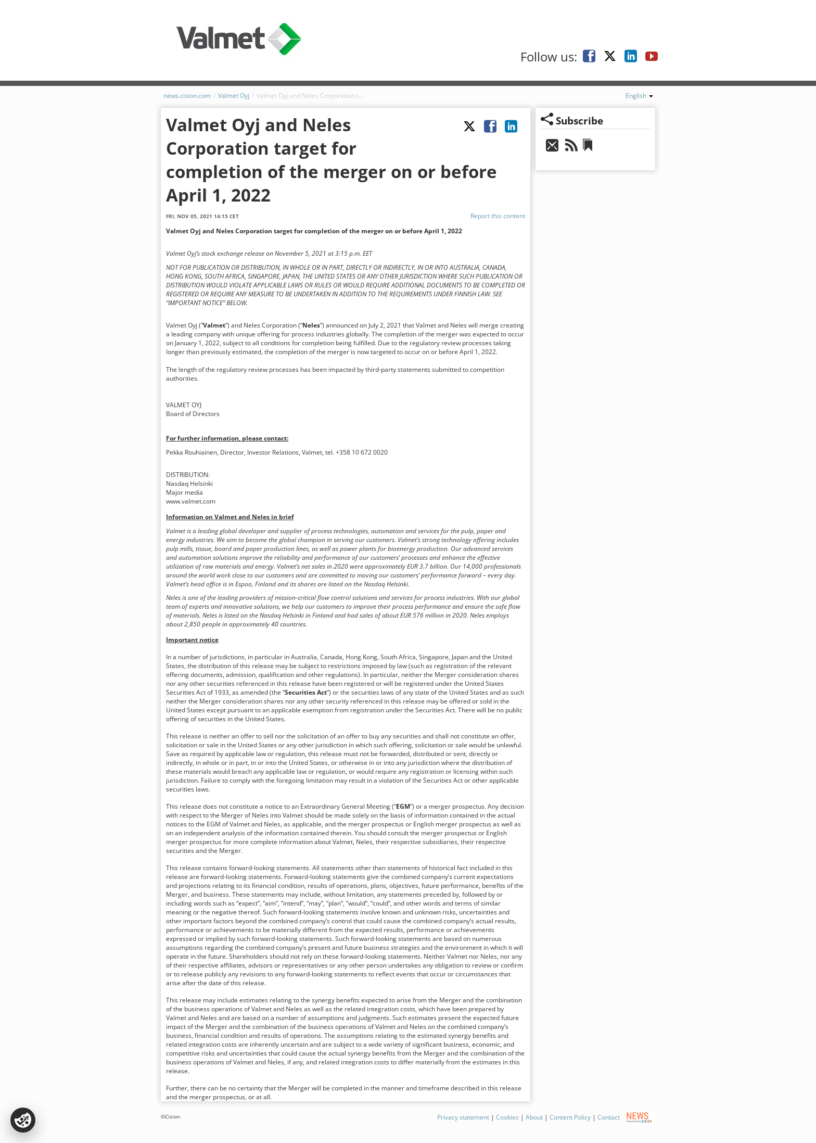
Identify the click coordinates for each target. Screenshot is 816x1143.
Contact (608, 1117)
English (639, 95)
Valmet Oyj (233, 95)
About (534, 1117)
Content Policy (570, 1117)
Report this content (497, 215)
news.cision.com (187, 95)
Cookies (507, 1117)
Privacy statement (463, 1117)
